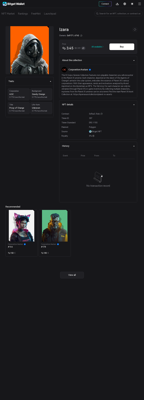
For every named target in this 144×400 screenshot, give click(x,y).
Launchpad (50, 13)
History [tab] (98, 146)
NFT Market (8, 13)
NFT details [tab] (98, 104)
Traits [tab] (29, 81)
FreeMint (36, 13)
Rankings (23, 13)
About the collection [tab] (98, 60)
